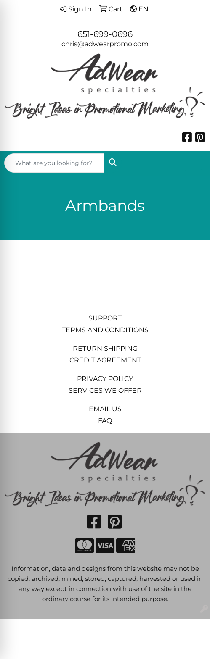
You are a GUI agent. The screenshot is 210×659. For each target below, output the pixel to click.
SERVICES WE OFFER (105, 390)
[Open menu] (193, 163)
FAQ (105, 421)
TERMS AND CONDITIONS (105, 330)
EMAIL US (105, 409)
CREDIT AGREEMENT (105, 360)
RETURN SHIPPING (105, 348)
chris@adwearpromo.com (105, 44)
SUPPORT (105, 318)
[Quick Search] (54, 163)
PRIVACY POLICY (105, 379)
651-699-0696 (105, 34)
